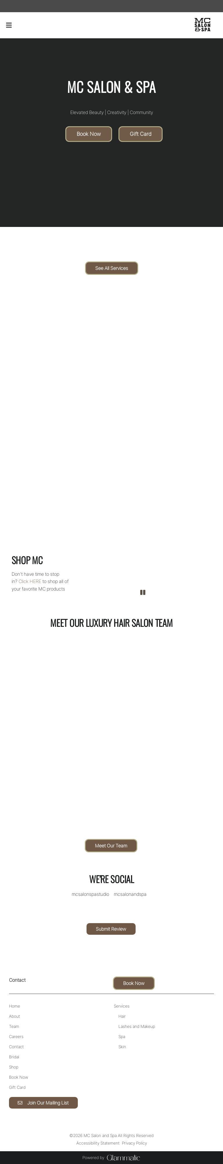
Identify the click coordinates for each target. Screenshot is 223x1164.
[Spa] (121, 1036)
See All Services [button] (111, 268)
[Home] (14, 1006)
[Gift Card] (17, 1087)
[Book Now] (18, 1077)
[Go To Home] (202, 25)
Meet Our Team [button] (111, 846)
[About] (14, 1016)
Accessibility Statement (98, 1142)
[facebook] (9, 5)
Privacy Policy (134, 1142)
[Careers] (16, 1036)
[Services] (122, 1006)
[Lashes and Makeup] (136, 1026)
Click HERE (30, 581)
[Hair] (122, 1016)
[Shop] (13, 1066)
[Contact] (16, 1046)
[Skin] (122, 1046)
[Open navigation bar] (9, 25)
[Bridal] (14, 1056)
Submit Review (111, 929)
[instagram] (14, 5)
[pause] (142, 593)
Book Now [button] (89, 134)
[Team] (14, 1026)
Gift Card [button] (140, 134)
